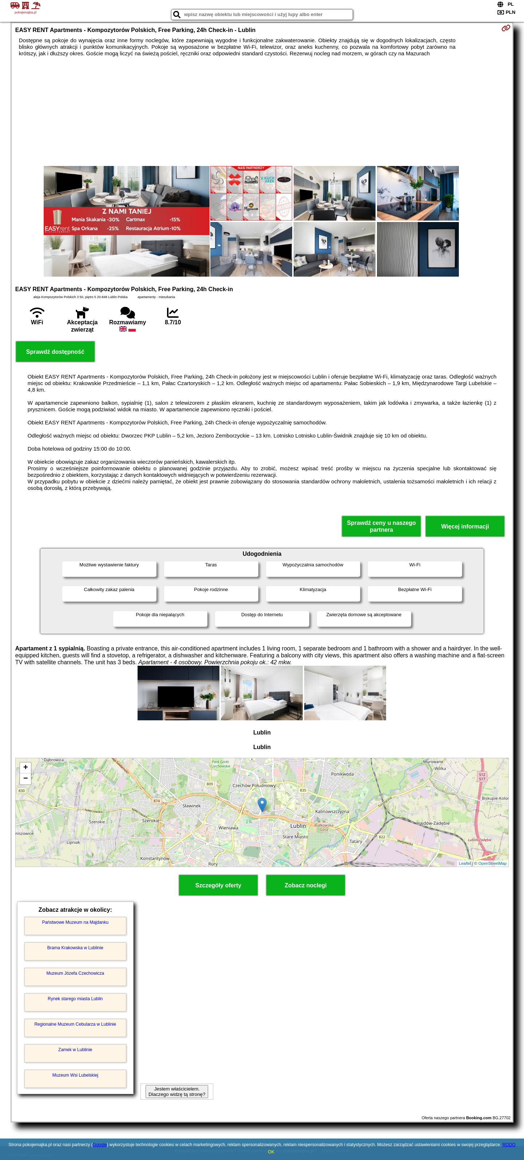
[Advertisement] (262, 111)
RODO (509, 1144)
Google (100, 1144)
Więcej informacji (465, 526)
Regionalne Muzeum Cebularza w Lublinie (75, 1024)
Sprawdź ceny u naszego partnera (381, 526)
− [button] (25, 778)
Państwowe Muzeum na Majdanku (75, 922)
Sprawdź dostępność (55, 352)
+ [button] (25, 768)
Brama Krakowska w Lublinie (75, 947)
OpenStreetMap (493, 863)
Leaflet (465, 863)
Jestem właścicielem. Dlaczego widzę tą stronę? (176, 1091)
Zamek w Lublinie (75, 1049)
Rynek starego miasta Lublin (75, 998)
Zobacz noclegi (306, 885)
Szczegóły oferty (218, 885)
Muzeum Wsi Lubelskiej (75, 1075)
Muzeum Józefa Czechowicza (75, 973)
